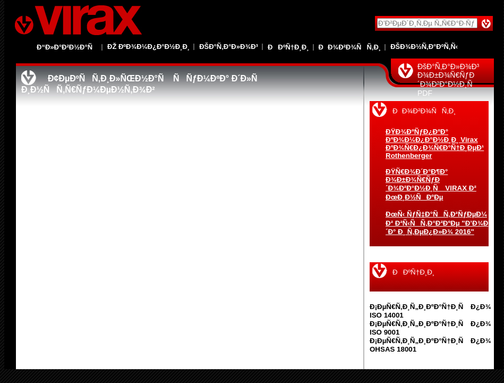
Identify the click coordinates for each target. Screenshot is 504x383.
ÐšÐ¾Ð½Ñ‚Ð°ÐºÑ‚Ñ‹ (424, 47)
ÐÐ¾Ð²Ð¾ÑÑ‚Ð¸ (350, 47)
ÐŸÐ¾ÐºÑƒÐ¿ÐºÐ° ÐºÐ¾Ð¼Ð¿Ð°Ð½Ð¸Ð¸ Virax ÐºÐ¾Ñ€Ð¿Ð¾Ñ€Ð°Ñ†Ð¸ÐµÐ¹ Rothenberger (435, 144)
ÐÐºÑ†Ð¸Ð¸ (288, 47)
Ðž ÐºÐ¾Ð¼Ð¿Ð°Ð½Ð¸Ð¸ (148, 47)
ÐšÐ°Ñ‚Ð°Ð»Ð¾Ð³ (228, 47)
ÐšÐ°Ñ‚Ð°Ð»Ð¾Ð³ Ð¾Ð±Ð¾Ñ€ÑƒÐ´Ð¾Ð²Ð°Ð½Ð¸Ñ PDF (448, 79)
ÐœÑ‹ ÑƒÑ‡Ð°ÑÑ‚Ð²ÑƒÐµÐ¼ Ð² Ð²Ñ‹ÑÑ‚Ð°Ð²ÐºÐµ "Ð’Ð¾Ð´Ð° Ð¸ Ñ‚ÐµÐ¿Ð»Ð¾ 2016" (437, 223)
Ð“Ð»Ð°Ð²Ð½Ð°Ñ (67, 47)
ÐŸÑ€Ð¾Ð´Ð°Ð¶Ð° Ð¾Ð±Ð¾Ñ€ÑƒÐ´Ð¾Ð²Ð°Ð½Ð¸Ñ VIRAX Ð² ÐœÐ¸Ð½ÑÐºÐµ (431, 184)
